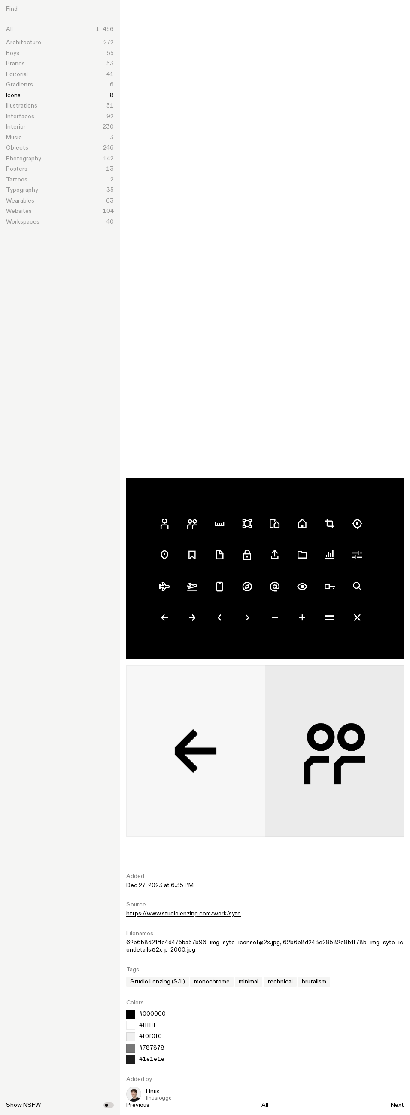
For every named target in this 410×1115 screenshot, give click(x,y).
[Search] (67, 9)
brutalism (314, 982)
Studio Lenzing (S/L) (157, 982)
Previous (137, 1105)
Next (397, 1105)
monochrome (212, 982)
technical (280, 982)
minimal (248, 982)
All (264, 1105)
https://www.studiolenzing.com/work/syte (183, 914)
